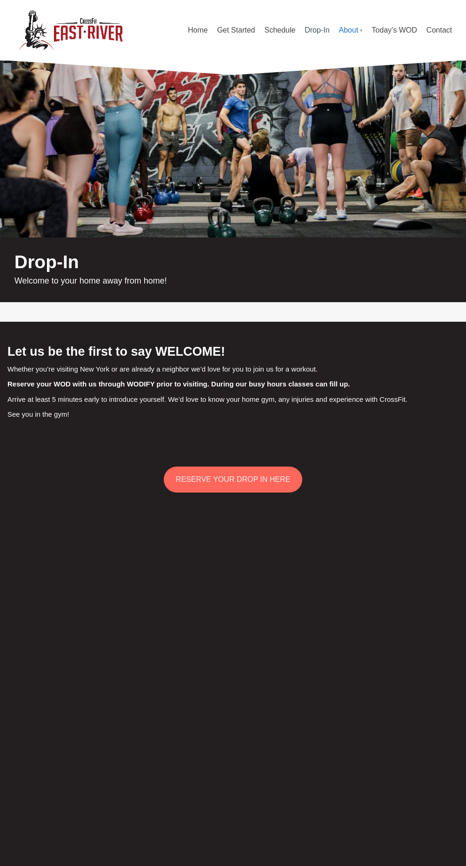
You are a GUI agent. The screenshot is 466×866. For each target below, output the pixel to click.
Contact (439, 30)
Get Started (236, 30)
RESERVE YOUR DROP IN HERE (233, 479)
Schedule (279, 30)
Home (198, 30)
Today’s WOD (394, 30)
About (349, 30)
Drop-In (317, 30)
